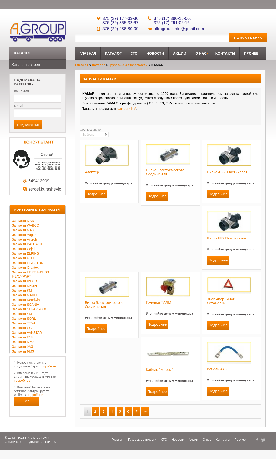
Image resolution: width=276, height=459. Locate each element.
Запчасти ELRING (25, 253)
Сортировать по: (91, 129)
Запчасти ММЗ (23, 342)
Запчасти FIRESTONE (29, 263)
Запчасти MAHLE (25, 295)
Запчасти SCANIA (25, 304)
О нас (200, 53)
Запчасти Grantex (25, 267)
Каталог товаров (26, 64)
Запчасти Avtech (24, 239)
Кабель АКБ (217, 369)
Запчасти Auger (24, 235)
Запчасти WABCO (25, 225)
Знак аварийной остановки (221, 301)
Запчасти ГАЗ (22, 337)
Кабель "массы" (159, 369)
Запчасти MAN (23, 221)
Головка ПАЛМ (158, 302)
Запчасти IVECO (24, 281)
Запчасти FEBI (23, 258)
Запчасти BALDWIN (27, 244)
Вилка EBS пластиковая (227, 238)
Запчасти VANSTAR (27, 332)
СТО (134, 53)
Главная (87, 53)
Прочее (251, 53)
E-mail (18, 105)
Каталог (113, 53)
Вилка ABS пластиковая (227, 171)
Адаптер (92, 171)
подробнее (48, 366)
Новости (155, 53)
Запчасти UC (22, 328)
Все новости (27, 402)
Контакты (225, 53)
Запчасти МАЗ (23, 230)
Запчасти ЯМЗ (23, 351)
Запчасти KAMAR (25, 286)
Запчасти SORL (24, 318)
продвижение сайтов (39, 442)
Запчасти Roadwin (26, 300)
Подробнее (95, 193)
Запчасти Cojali (23, 249)
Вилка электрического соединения (165, 172)
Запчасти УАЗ (22, 347)
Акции (179, 53)
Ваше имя (21, 91)
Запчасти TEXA (24, 323)
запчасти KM (126, 108)
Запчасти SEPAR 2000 (29, 309)
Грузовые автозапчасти (128, 65)
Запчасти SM (22, 314)
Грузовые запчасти (142, 439)
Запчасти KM (22, 290)
